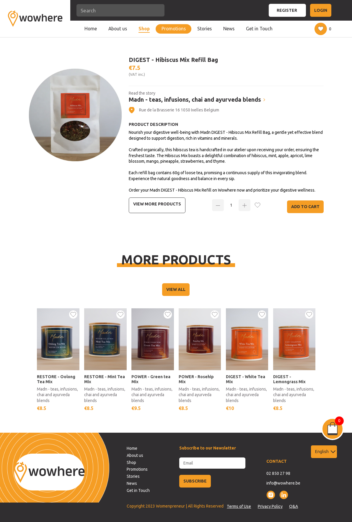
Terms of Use (239, 506)
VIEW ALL (175, 289)
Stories (204, 28)
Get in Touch (259, 28)
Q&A (293, 506)
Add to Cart (305, 206)
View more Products (157, 204)
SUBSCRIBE (195, 481)
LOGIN (320, 10)
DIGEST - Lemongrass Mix (289, 379)
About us (117, 28)
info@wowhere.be (283, 483)
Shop (144, 28)
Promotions (174, 28)
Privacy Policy (270, 506)
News (228, 28)
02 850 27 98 (278, 473)
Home (90, 28)
